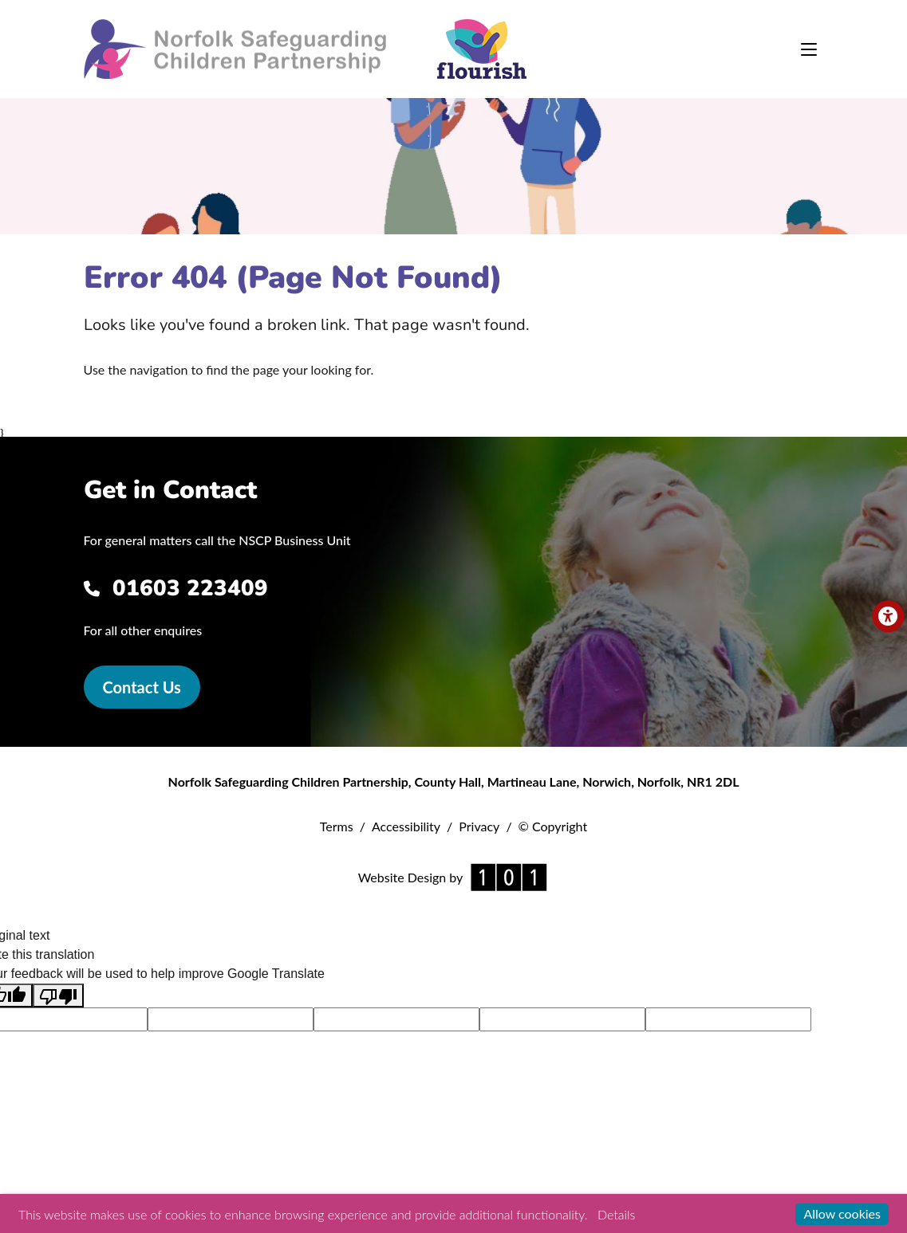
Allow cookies (842, 1213)
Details (616, 1214)
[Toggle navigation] (809, 49)
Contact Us (142, 687)
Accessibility (406, 826)
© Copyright (553, 826)
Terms (336, 826)
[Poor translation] (58, 996)
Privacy (479, 826)
